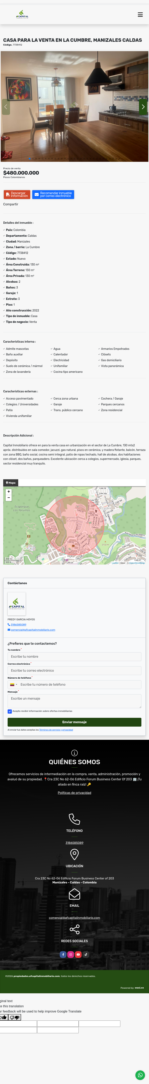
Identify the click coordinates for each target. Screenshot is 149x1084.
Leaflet (115, 563)
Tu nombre (15, 649)
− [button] (8, 498)
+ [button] (8, 492)
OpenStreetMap (137, 563)
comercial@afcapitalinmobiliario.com (33, 629)
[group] (74, 107)
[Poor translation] (14, 1017)
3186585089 (18, 624)
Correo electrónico (19, 663)
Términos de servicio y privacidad (56, 730)
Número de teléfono (20, 677)
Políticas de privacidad (74, 793)
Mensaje (13, 691)
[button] (29, 158)
